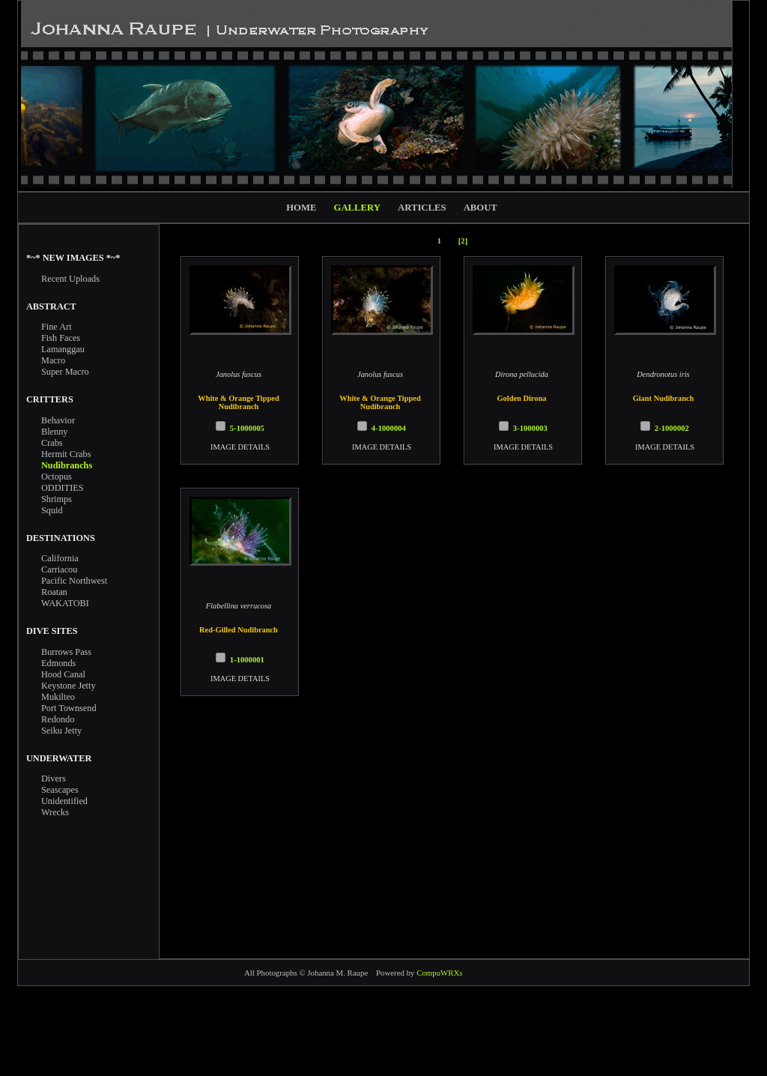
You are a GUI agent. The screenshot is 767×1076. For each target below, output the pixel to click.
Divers (53, 778)
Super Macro (65, 371)
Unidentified (64, 801)
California (60, 558)
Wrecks (55, 812)
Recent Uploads (70, 278)
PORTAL (500, 972)
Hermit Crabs (66, 454)
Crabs (52, 443)
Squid (52, 510)
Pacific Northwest (74, 580)
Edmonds (58, 663)
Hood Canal (63, 674)
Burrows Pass (66, 652)
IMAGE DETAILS (240, 447)
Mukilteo (58, 697)
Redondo (57, 719)
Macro (53, 360)
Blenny (54, 431)
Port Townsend (69, 708)
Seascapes (60, 790)
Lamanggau (63, 349)
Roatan (54, 592)
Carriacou (59, 569)
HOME (301, 207)
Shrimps (56, 499)
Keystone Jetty (68, 685)
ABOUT (480, 207)
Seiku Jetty (61, 730)
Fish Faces (60, 338)
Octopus (56, 476)
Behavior (58, 420)
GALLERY (357, 207)
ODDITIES (62, 488)
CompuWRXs (439, 972)
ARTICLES (422, 207)
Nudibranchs (66, 465)
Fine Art (56, 326)
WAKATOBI (65, 603)
